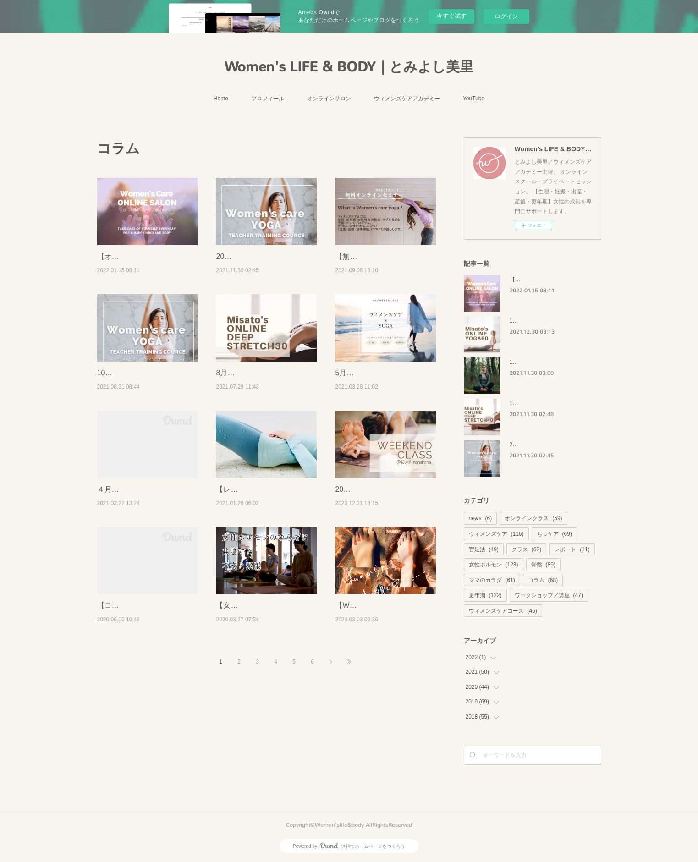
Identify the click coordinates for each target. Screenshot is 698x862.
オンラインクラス (533, 518)
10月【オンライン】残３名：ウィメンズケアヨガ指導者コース (145, 407)
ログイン (506, 16)
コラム (543, 580)
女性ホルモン (493, 564)
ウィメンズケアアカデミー (407, 98)
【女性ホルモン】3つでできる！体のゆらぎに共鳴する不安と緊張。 (263, 687)
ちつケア (554, 534)
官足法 (484, 549)
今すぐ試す (452, 15)
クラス (526, 549)
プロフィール (267, 98)
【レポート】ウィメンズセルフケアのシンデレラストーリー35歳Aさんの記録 (263, 547)
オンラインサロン (329, 98)
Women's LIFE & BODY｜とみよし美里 (349, 67)
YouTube (473, 98)
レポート (571, 549)
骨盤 (543, 564)
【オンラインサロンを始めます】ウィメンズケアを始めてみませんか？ (144, 268)
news (480, 518)
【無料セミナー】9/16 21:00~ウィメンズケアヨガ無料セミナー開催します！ (384, 268)
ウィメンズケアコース (503, 611)
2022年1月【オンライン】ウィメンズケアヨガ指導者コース (263, 268)
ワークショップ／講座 (549, 595)
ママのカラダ (492, 580)
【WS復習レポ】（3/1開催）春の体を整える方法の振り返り (382, 687)
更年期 (485, 595)
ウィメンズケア (496, 534)
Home (221, 98)
